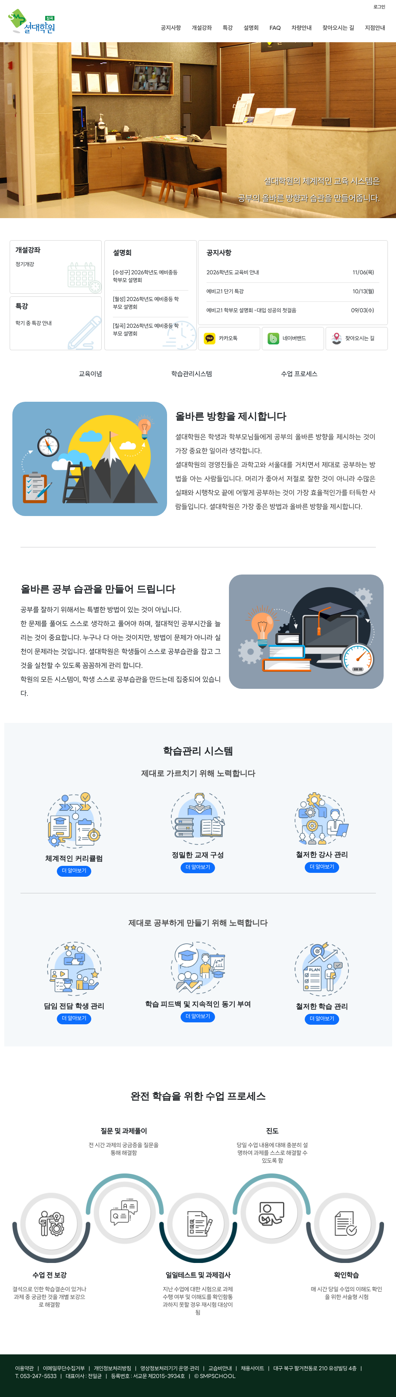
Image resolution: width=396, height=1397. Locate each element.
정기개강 (24, 265)
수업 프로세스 (299, 374)
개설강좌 (202, 27)
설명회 (251, 27)
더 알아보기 (74, 871)
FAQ (275, 27)
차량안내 (302, 27)
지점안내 (375, 27)
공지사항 (171, 27)
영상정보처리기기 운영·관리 (169, 1369)
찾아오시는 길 (338, 27)
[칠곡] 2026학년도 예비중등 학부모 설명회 (146, 330)
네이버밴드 (287, 338)
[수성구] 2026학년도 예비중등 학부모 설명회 (145, 277)
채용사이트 (252, 1369)
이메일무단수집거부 (64, 1369)
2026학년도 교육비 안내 (233, 273)
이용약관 (24, 1369)
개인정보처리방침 (112, 1369)
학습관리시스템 (191, 374)
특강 (228, 27)
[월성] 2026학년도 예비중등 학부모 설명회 (146, 303)
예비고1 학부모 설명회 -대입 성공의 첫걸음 (251, 311)
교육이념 (90, 374)
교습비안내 (220, 1369)
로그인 (379, 7)
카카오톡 (220, 338)
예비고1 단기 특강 (225, 292)
